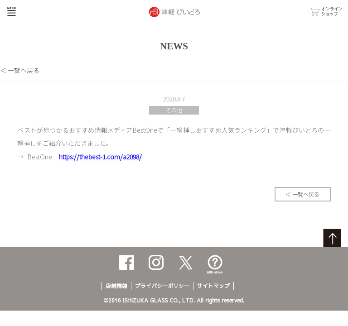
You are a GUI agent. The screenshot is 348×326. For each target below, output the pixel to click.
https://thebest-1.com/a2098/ (100, 156)
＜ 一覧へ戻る (19, 70)
